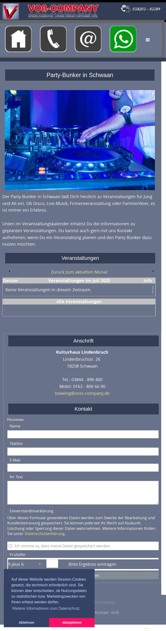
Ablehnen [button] (26, 622)
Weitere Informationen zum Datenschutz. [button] (46, 608)
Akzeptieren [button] (72, 622)
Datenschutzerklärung (45, 533)
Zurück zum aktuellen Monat (79, 272)
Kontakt (102, 612)
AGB (115, 612)
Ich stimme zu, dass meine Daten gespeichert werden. (63, 545)
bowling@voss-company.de (82, 393)
